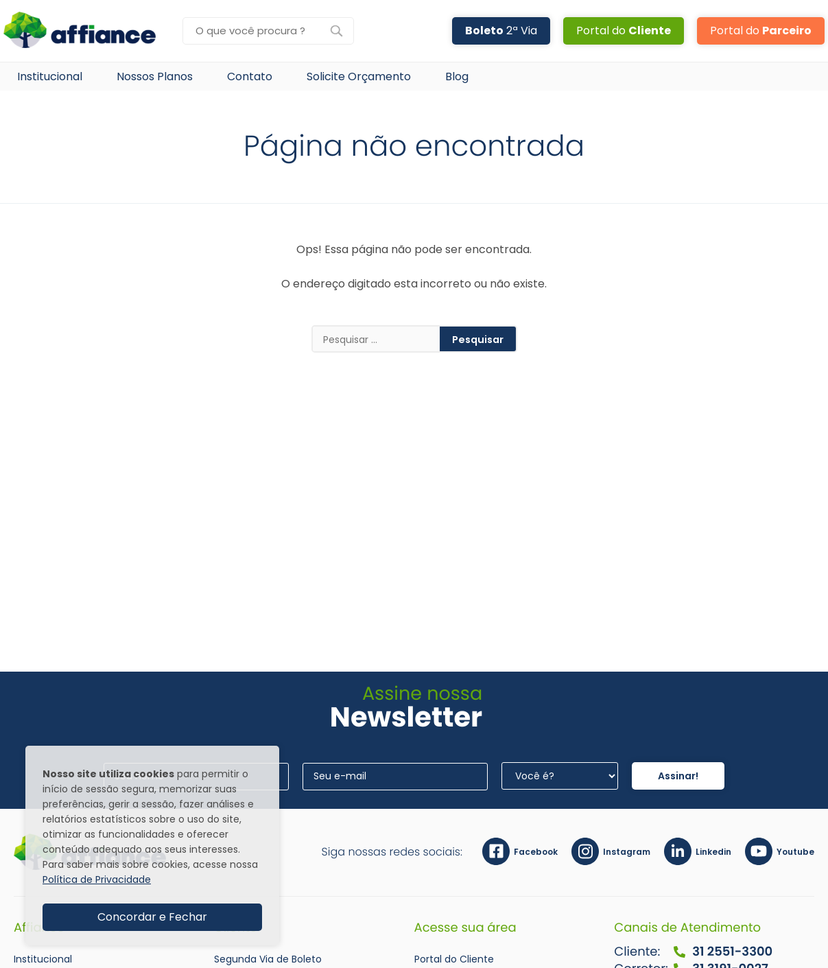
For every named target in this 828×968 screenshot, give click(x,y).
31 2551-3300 (722, 952)
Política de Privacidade (97, 879)
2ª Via (501, 30)
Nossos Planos (155, 76)
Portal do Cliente (454, 959)
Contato (249, 76)
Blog (457, 76)
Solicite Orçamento (359, 76)
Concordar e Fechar (152, 917)
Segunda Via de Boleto (268, 959)
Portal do (623, 30)
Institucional (49, 76)
